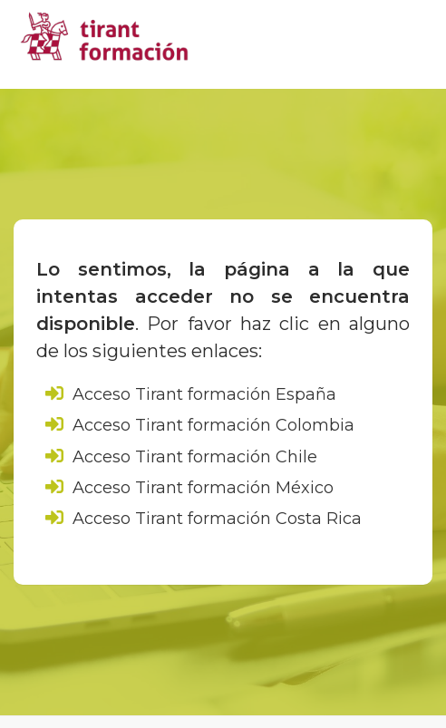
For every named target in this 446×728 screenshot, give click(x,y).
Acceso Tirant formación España (190, 394)
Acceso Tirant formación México (189, 488)
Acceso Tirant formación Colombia (199, 425)
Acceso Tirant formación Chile (181, 457)
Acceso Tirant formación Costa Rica (203, 519)
